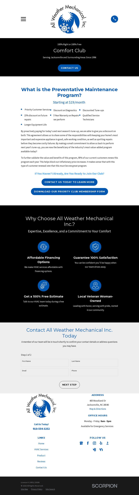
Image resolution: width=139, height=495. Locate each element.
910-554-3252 (41, 429)
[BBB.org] (107, 443)
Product (41, 455)
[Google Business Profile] (81, 443)
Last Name (76, 361)
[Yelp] (101, 443)
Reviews (41, 461)
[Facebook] (87, 443)
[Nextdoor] (101, 449)
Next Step (69, 384)
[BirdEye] (94, 449)
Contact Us (69, 68)
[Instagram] (94, 443)
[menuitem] (24, 489)
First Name (26, 361)
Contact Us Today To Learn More (69, 182)
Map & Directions (97, 408)
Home (41, 443)
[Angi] (114, 443)
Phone (74, 371)
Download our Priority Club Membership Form (69, 191)
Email (24, 371)
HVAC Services (41, 449)
